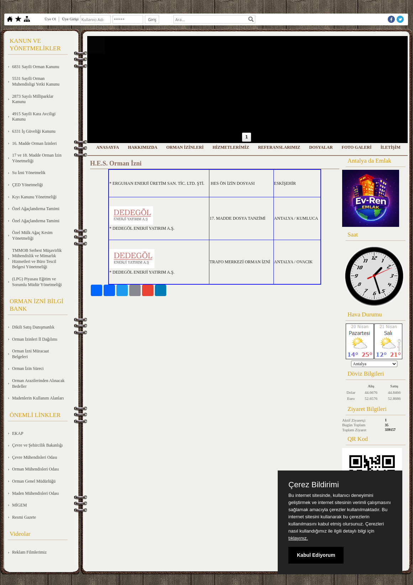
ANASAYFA (107, 147)
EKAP (17, 433)
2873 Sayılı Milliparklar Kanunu (32, 99)
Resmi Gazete (24, 517)
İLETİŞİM (391, 147)
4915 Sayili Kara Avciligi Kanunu (34, 116)
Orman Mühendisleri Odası (35, 469)
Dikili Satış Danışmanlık (33, 327)
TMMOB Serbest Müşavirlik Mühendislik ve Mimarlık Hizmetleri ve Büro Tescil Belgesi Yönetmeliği (37, 259)
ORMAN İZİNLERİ (185, 147)
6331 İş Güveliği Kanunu (34, 131)
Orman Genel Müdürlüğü (34, 481)
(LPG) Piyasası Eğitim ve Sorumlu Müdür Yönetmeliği (37, 281)
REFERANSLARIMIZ (279, 147)
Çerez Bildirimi (313, 484)
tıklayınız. (298, 538)
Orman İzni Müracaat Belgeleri (30, 354)
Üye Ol (50, 19)
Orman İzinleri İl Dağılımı (34, 339)
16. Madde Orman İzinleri (34, 143)
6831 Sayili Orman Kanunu (35, 66)
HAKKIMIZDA (142, 147)
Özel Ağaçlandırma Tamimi (35, 208)
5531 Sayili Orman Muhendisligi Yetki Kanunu (35, 81)
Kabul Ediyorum (316, 555)
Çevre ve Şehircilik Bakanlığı (37, 445)
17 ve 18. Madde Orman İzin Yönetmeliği (37, 158)
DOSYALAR (321, 147)
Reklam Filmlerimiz (29, 552)
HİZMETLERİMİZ (231, 147)
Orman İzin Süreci (28, 368)
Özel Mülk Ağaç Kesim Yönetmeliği (32, 235)
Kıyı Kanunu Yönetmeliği (34, 196)
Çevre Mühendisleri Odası (34, 457)
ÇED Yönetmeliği (27, 184)
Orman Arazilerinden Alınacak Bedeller (38, 383)
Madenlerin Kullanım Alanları (38, 398)
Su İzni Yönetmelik (29, 172)
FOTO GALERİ (357, 147)
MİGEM (19, 505)
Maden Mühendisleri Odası (35, 493)
